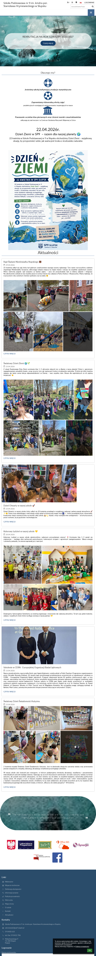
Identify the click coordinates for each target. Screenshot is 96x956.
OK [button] (90, 950)
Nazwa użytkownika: (9, 952)
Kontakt (8, 911)
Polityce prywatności (82, 946)
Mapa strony (9, 904)
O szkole (8, 907)
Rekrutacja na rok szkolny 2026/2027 (48, 37)
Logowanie (89, 3)
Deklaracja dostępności (13, 889)
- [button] (72, 2)
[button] (81, 2)
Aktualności (9, 915)
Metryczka (9, 900)
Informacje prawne (11, 893)
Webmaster (9, 882)
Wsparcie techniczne (12, 885)
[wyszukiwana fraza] (82, 6)
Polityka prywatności (12, 896)
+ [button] (68, 2)
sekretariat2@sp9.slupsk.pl (14, 928)
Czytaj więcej (48, 43)
